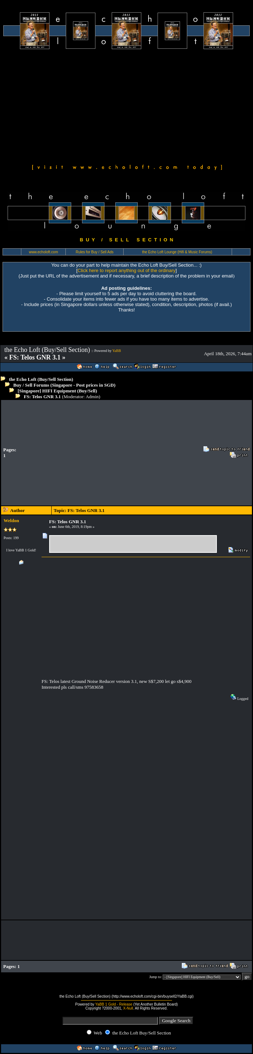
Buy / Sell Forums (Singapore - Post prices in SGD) (64, 385)
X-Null (128, 1008)
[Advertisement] (126, 105)
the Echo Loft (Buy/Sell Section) (41, 379)
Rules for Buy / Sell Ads (95, 252)
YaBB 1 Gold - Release (113, 1004)
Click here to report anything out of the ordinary (127, 270)
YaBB (116, 351)
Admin (92, 396)
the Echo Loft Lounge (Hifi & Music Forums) (177, 252)
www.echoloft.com (43, 252)
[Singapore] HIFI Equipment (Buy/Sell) (57, 390)
